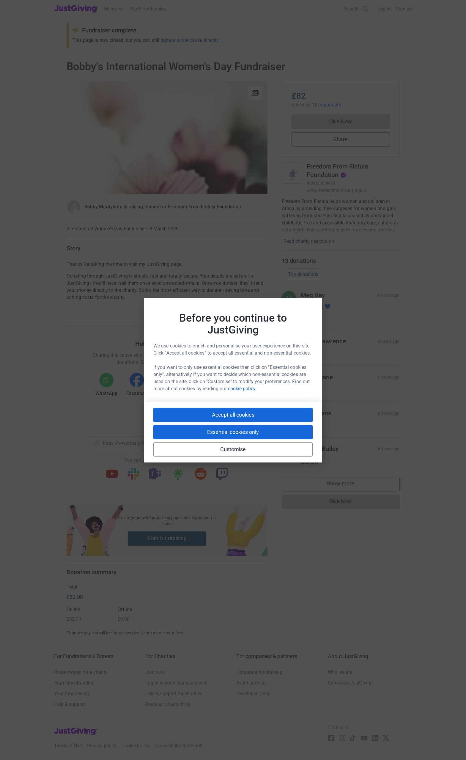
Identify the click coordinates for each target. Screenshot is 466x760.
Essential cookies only (233, 432)
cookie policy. (242, 388)
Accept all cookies (233, 415)
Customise (233, 449)
